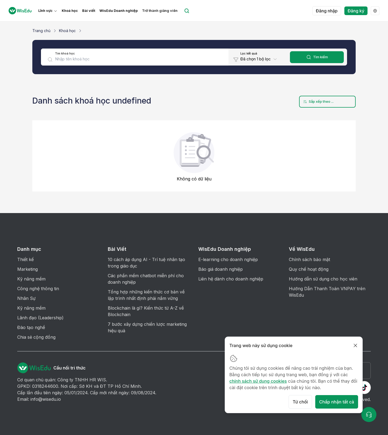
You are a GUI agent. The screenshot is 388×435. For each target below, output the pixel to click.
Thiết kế (25, 259)
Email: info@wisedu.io (39, 399)
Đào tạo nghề (31, 327)
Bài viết (88, 11)
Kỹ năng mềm (31, 279)
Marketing (27, 269)
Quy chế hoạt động (308, 269)
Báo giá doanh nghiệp (220, 269)
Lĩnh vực (45, 11)
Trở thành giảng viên (160, 11)
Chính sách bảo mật (309, 259)
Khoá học (70, 11)
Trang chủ (41, 30)
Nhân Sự (26, 298)
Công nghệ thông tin (38, 288)
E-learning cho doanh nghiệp (228, 259)
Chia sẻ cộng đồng (36, 337)
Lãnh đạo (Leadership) (40, 317)
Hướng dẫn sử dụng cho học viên (323, 279)
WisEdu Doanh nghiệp (118, 11)
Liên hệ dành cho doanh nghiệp (230, 279)
